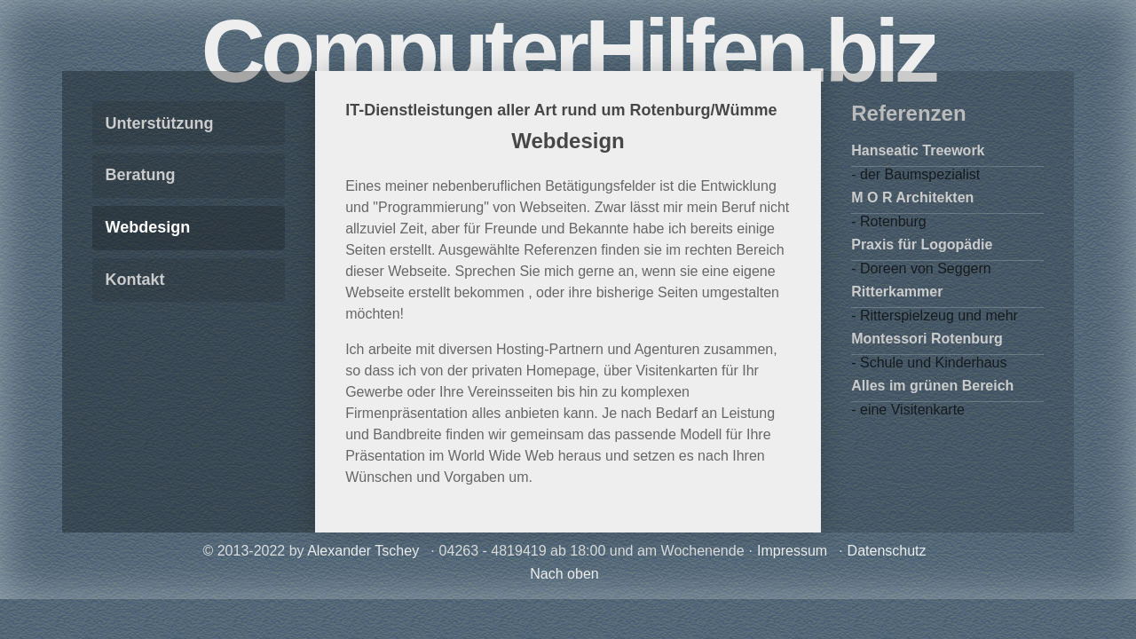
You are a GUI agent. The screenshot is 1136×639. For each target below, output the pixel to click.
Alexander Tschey (363, 550)
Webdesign (148, 227)
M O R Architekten (912, 197)
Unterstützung (160, 123)
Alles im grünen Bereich (932, 385)
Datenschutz (887, 550)
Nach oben (564, 573)
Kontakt (135, 279)
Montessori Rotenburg (927, 338)
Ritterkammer (897, 291)
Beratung (141, 175)
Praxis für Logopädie (921, 244)
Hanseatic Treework (917, 150)
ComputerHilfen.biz (568, 50)
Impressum (792, 550)
